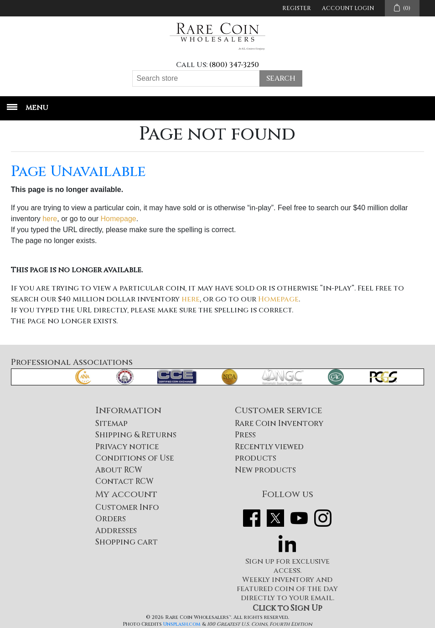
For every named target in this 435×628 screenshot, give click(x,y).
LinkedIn (287, 543)
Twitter (275, 518)
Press (245, 435)
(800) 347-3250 (234, 65)
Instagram (322, 518)
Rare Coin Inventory (279, 423)
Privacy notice (127, 446)
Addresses (116, 530)
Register (296, 8)
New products (265, 470)
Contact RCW (124, 481)
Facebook (251, 518)
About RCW (118, 470)
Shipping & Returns (135, 435)
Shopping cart (126, 542)
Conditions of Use (134, 458)
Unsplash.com (182, 624)
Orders (110, 519)
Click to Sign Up (287, 608)
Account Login (348, 8)
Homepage (118, 219)
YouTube (299, 518)
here (49, 219)
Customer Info (127, 507)
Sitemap (111, 423)
